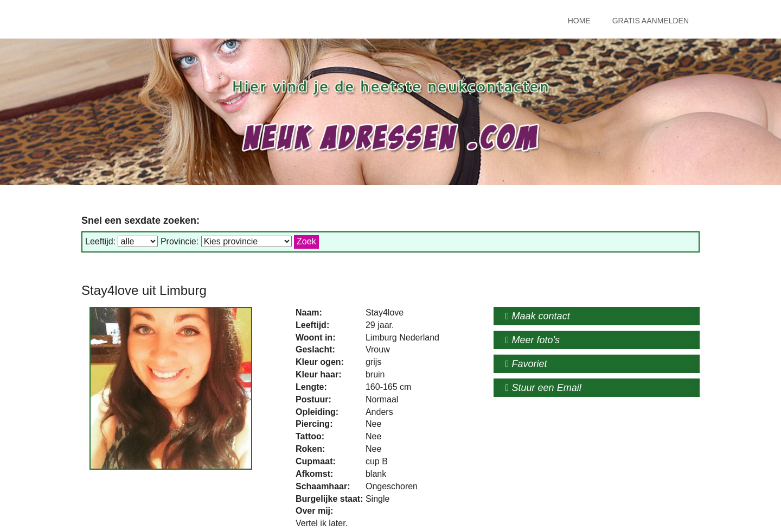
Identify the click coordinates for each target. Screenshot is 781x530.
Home (579, 20)
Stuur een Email (543, 387)
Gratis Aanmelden (650, 20)
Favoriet (526, 363)
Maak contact (537, 316)
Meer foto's (532, 340)
